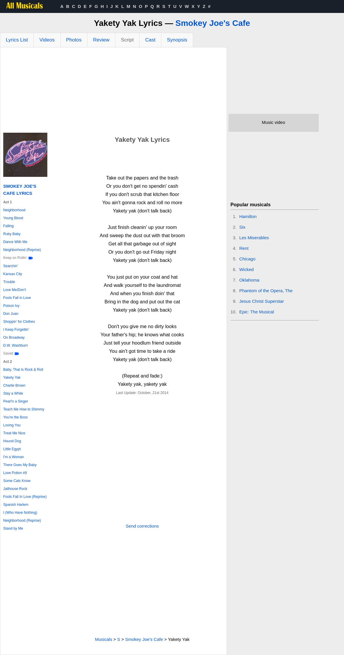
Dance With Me (15, 242)
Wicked (246, 269)
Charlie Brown (14, 385)
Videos (47, 40)
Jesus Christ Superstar (261, 301)
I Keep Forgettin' (16, 330)
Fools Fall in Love (17, 298)
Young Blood (13, 218)
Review (101, 40)
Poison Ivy (11, 306)
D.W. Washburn (15, 345)
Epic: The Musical (256, 311)
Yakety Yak (12, 377)
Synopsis (177, 40)
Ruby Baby (12, 234)
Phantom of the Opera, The (266, 290)
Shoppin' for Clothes (19, 322)
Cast (150, 40)
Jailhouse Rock (15, 489)
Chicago (247, 258)
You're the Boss (15, 417)
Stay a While (13, 393)
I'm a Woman (13, 457)
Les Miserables (254, 237)
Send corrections (142, 525)
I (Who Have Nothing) (20, 513)
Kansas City (12, 274)
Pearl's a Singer (15, 401)
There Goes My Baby (19, 465)
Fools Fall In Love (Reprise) (24, 497)
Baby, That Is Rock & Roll (23, 370)
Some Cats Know (17, 481)
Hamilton (248, 216)
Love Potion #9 (15, 473)
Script (127, 40)
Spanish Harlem (15, 505)
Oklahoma (249, 279)
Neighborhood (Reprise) (22, 250)
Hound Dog (12, 441)
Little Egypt (12, 449)
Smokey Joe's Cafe (212, 23)
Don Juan (10, 314)
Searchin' (10, 266)
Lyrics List (17, 40)
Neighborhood (14, 210)
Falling (8, 226)
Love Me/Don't (14, 290)
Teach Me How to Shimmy (23, 409)
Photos (74, 40)
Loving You (12, 425)
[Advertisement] (113, 91)
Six (242, 227)
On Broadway (14, 337)
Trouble (9, 282)
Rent (244, 248)
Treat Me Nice (14, 433)
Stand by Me (13, 528)
